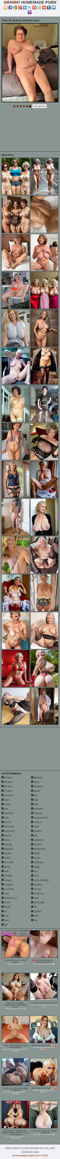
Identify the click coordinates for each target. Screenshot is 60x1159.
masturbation (40, 817)
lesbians (37, 808)
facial (6, 906)
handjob (37, 786)
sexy (35, 875)
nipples (36, 831)
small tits (37, 893)
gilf (5, 924)
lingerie (36, 813)
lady (35, 799)
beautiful (8, 826)
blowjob (7, 849)
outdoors (37, 840)
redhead (37, 862)
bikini (6, 840)
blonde (7, 844)
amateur (8, 795)
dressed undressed (14, 898)
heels (35, 791)
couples (7, 884)
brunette (8, 862)
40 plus (7, 777)
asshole (7, 813)
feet (5, 915)
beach (6, 822)
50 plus (7, 782)
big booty (8, 831)
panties (36, 844)
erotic (6, 902)
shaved (36, 884)
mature (36, 822)
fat (4, 911)
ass (5, 808)
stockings (37, 902)
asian (6, 804)
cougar (7, 880)
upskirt (36, 911)
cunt (5, 893)
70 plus (7, 791)
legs (35, 804)
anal (5, 799)
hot (34, 795)
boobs (6, 853)
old (34, 835)
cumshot (8, 889)
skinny (36, 889)
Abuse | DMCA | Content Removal (22, 1148)
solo (35, 898)
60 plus (7, 786)
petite (35, 853)
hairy (35, 782)
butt (5, 871)
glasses (37, 777)
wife (34, 915)
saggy (36, 866)
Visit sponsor (39, 106)
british (6, 857)
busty (6, 866)
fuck (5, 920)
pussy (35, 857)
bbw (5, 817)
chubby (7, 875)
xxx (34, 920)
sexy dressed (40, 880)
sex (34, 871)
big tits (7, 835)
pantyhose (38, 849)
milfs (35, 826)
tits (34, 906)
